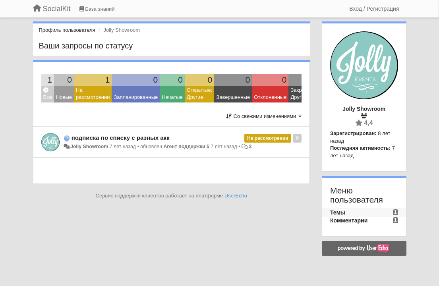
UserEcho (235, 196)
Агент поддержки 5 (186, 146)
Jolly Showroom (89, 146)
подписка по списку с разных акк (121, 137)
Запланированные (136, 97)
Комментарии (348, 220)
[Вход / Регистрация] (374, 8)
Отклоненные (270, 97)
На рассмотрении (93, 93)
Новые (64, 97)
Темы (337, 212)
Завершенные (233, 97)
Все (47, 93)
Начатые (172, 97)
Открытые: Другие (199, 93)
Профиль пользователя (67, 30)
